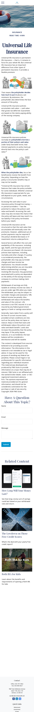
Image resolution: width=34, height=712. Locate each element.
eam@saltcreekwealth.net (17, 696)
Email (3, 417)
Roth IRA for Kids (11, 574)
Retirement (17, 707)
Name (3, 406)
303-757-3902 (19, 684)
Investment (17, 709)
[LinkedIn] (17, 699)
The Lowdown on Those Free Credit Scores (15, 535)
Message (4, 428)
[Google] (20, 699)
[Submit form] (6, 444)
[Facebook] (13, 699)
